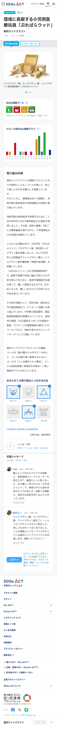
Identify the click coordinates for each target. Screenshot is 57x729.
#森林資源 (11, 429)
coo (30, 447)
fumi (36, 447)
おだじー (19, 460)
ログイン (27, 553)
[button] (26, 92)
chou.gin (44, 447)
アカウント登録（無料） (36, 561)
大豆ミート (21, 447)
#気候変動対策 (32, 429)
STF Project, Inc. (28, 715)
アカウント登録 (37, 3)
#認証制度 (20, 429)
